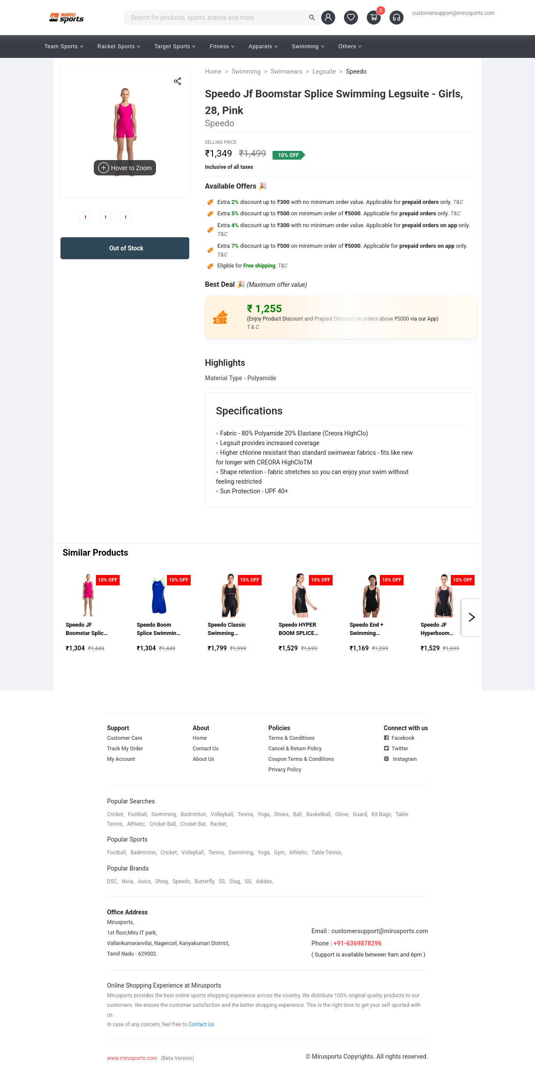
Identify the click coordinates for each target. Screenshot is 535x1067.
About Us (203, 759)
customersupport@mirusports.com (453, 13)
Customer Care (124, 738)
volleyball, (222, 814)
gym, (280, 852)
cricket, (115, 814)
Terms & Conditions (291, 738)
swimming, (164, 814)
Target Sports (174, 46)
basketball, (319, 814)
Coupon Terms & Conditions (301, 759)
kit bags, (382, 814)
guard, (360, 814)
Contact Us (206, 749)
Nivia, (127, 881)
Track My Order (125, 749)
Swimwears (286, 71)
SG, (248, 881)
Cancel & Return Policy (295, 749)
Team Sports (63, 46)
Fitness (222, 46)
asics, (145, 881)
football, (138, 814)
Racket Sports (118, 46)
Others (349, 46)
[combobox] (217, 18)
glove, (342, 814)
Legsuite (324, 71)
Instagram (400, 758)
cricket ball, (163, 824)
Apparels (263, 46)
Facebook (399, 738)
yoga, (264, 814)
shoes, (282, 814)
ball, (298, 814)
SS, (222, 881)
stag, (235, 881)
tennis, (245, 814)
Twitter (396, 748)
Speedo (356, 71)
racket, (218, 824)
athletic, (136, 824)
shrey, (162, 881)
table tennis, (327, 852)
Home (213, 71)
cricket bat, (193, 824)
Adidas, (264, 881)
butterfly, (205, 881)
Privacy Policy (284, 770)
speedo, (182, 881)
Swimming (308, 46)
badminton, (194, 814)
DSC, (112, 881)
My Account (121, 759)
